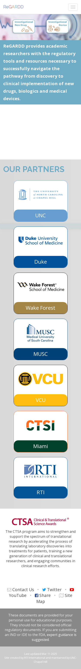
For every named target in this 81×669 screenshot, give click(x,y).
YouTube (18, 595)
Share (45, 595)
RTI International (34, 658)
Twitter (54, 589)
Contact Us (23, 589)
